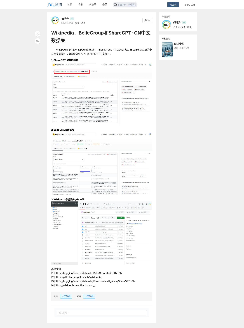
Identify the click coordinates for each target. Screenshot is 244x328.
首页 (70, 4)
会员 (104, 4)
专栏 (80, 4)
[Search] (125, 4)
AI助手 (92, 4)
